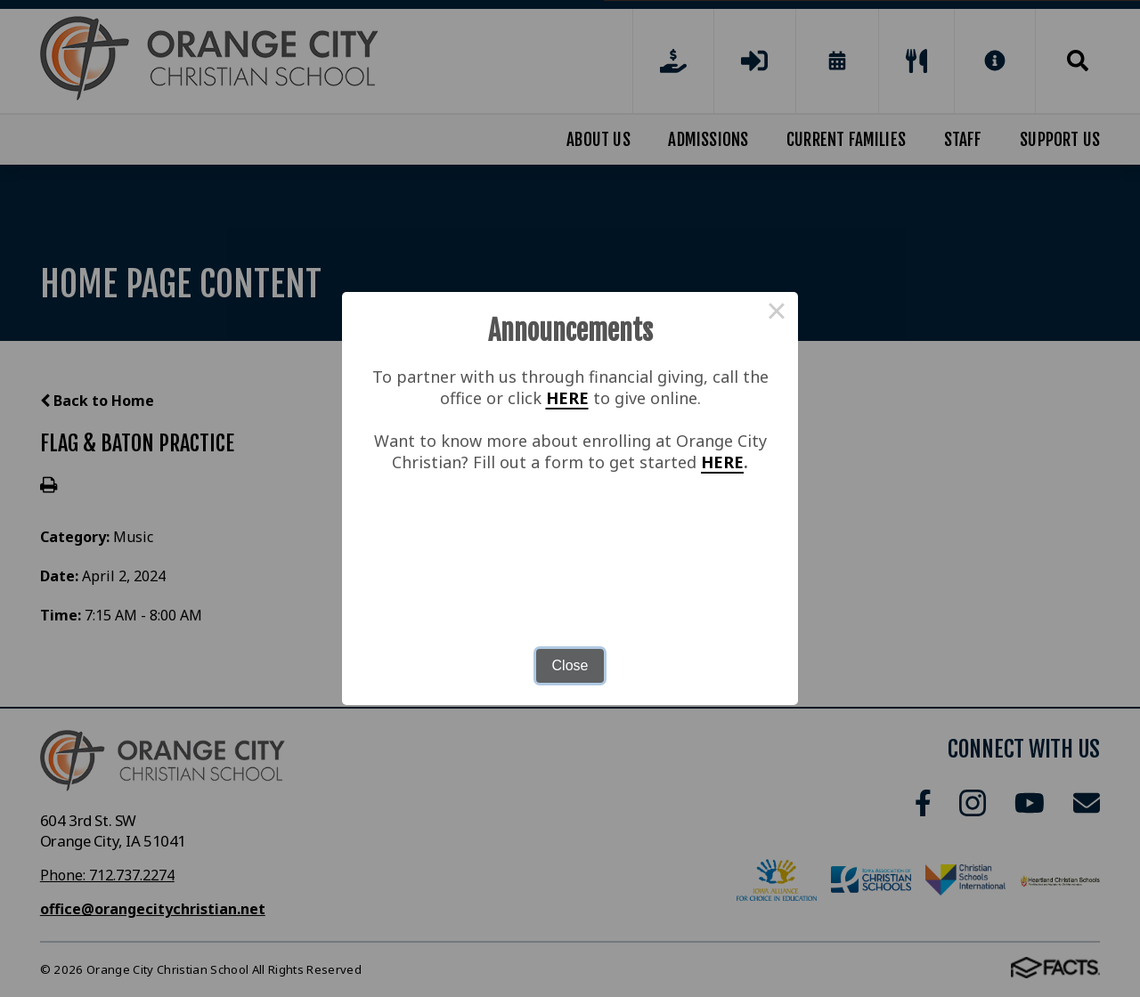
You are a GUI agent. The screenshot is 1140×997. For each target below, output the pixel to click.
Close (570, 665)
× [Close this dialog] (776, 313)
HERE (567, 398)
